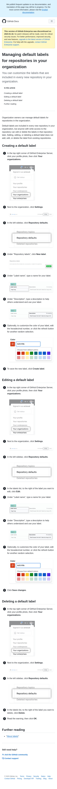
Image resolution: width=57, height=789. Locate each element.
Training (38, 779)
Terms (22, 776)
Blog (44, 779)
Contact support (10, 758)
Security (36, 776)
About (51, 779)
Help (49, 776)
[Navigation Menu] (52, 21)
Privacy (28, 776)
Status (43, 776)
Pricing (19, 779)
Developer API (29, 779)
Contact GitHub (9, 779)
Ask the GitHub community (15, 755)
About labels (12, 736)
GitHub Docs (13, 21)
